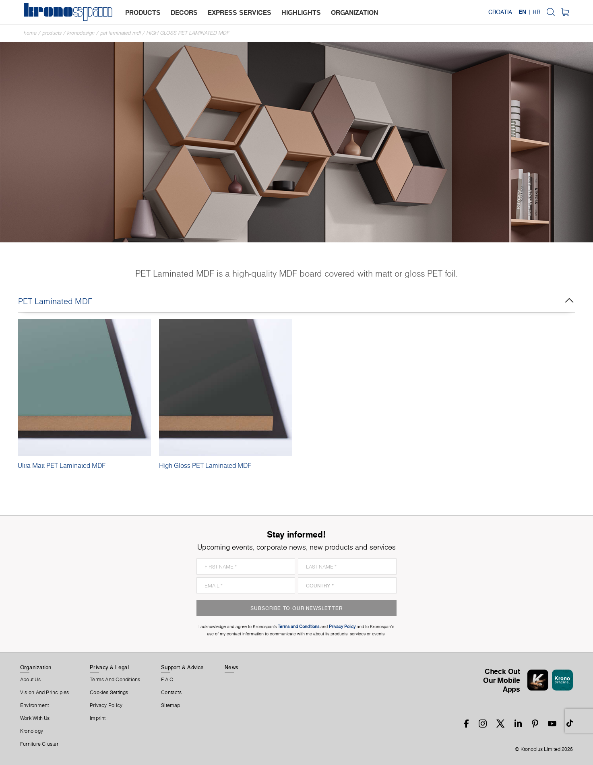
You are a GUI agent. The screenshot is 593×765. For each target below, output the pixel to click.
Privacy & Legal (109, 667)
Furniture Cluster (39, 744)
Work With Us (35, 718)
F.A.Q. (168, 679)
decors (184, 12)
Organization (36, 667)
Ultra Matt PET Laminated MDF (61, 465)
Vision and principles (44, 692)
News (231, 667)
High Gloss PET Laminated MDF (188, 32)
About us (30, 679)
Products (52, 32)
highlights (301, 12)
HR (536, 12)
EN (522, 12)
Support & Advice (182, 667)
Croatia (500, 12)
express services (239, 12)
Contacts (171, 692)
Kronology (31, 731)
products (143, 12)
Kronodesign (81, 32)
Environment (34, 705)
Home (30, 32)
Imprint (98, 718)
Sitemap (170, 705)
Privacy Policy (106, 705)
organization (354, 12)
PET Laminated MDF (120, 32)
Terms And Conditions (115, 679)
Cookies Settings (109, 692)
